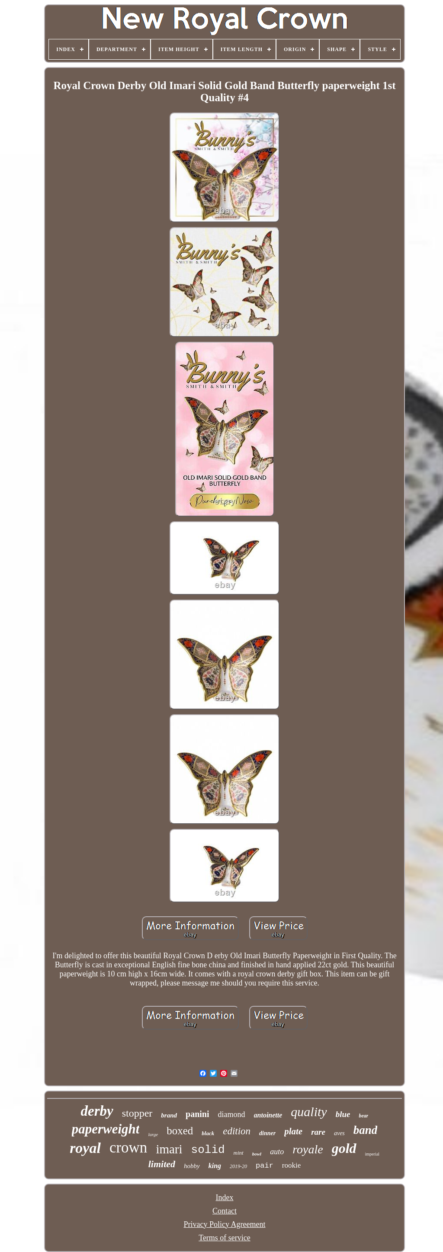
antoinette (268, 1115)
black (208, 1133)
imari (169, 1149)
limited (161, 1164)
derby (97, 1111)
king (215, 1165)
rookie (291, 1165)
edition (236, 1131)
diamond (231, 1114)
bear (363, 1116)
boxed (180, 1130)
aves (339, 1133)
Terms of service (224, 1237)
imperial (372, 1154)
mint (239, 1152)
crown (128, 1147)
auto (277, 1151)
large (153, 1134)
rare (318, 1131)
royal (85, 1148)
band (365, 1130)
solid (208, 1149)
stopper (137, 1113)
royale (307, 1149)
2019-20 (238, 1166)
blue (343, 1114)
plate (293, 1131)
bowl (256, 1153)
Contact (224, 1211)
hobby (192, 1165)
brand (169, 1115)
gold (344, 1148)
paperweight (106, 1128)
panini (197, 1114)
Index (225, 1197)
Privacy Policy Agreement (225, 1224)
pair (264, 1166)
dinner (267, 1133)
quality (309, 1111)
